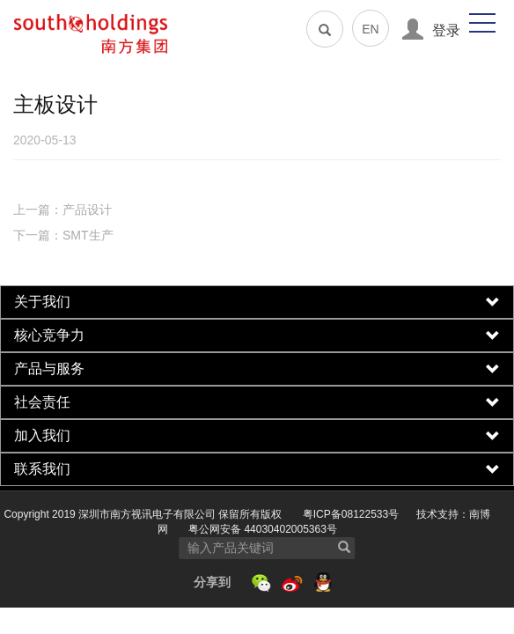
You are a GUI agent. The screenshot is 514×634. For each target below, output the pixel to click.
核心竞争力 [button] (257, 335)
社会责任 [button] (257, 402)
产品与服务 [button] (257, 369)
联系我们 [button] (257, 469)
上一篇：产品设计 (62, 210)
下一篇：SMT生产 (63, 235)
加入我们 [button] (257, 436)
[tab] (257, 302)
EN (370, 29)
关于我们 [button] (257, 302)
